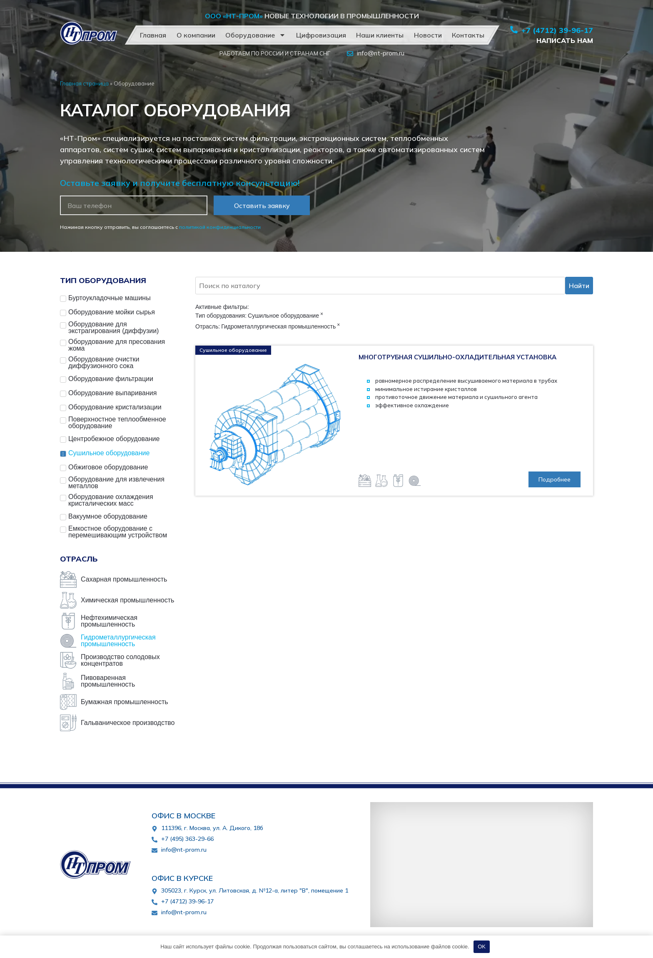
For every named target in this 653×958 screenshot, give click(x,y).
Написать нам (564, 40)
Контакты (468, 35)
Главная (153, 35)
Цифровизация (321, 35)
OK (482, 946)
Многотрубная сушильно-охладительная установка (457, 357)
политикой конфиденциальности (220, 227)
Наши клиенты (380, 35)
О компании (195, 35)
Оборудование (255, 35)
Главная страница (84, 83)
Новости (427, 35)
